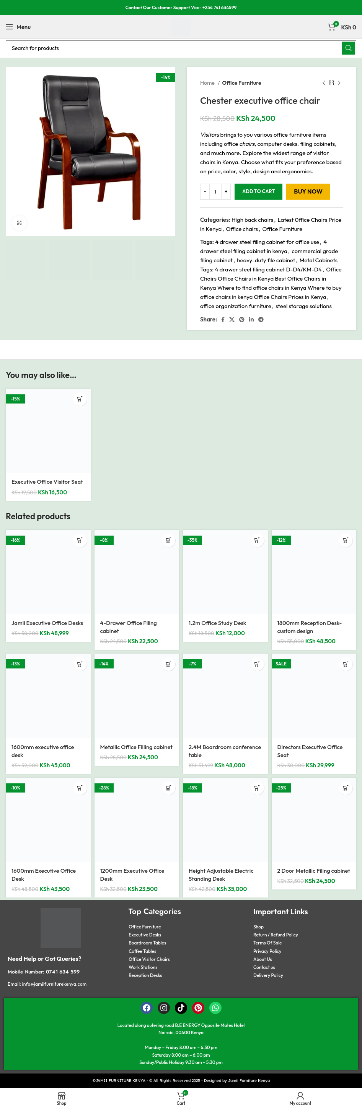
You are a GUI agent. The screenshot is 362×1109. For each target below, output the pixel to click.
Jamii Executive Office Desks (47, 622)
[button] (80, 399)
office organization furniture (235, 306)
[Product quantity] (215, 192)
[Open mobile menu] (18, 26)
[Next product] (339, 83)
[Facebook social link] (223, 319)
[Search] (181, 48)
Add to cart (258, 191)
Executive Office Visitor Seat (47, 481)
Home (208, 82)
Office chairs (242, 228)
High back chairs (252, 219)
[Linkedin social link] (251, 319)
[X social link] (232, 319)
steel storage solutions (304, 306)
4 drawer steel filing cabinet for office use (267, 241)
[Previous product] (324, 83)
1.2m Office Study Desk (218, 622)
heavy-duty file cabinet (266, 260)
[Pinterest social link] (242, 319)
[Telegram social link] (261, 319)
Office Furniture (241, 82)
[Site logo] (181, 26)
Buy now (308, 191)
